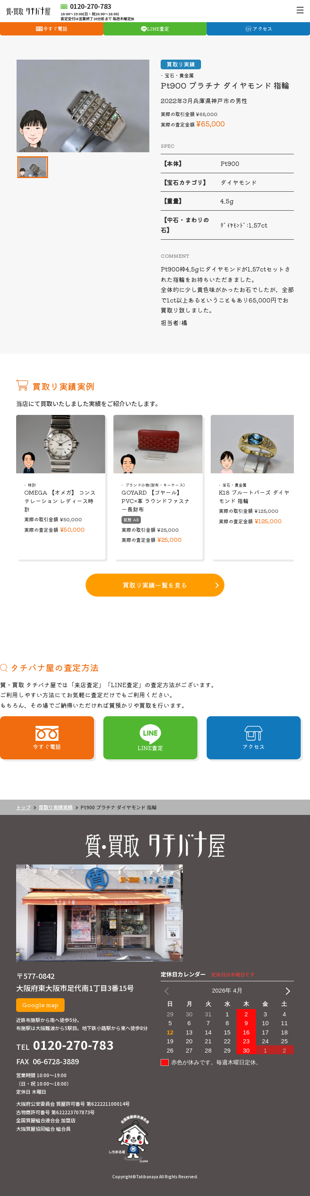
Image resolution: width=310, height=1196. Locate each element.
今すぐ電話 (55, 28)
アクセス (262, 28)
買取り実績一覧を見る (155, 585)
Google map (40, 1005)
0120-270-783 (73, 1044)
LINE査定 (158, 28)
